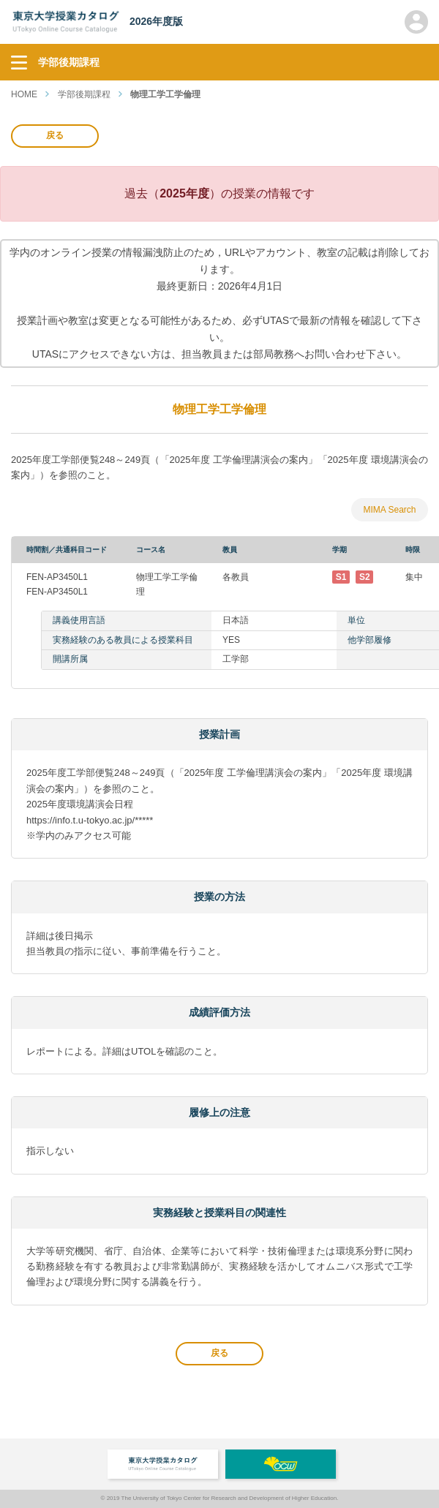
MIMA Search (389, 510)
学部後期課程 (84, 94)
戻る (55, 135)
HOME (24, 94)
